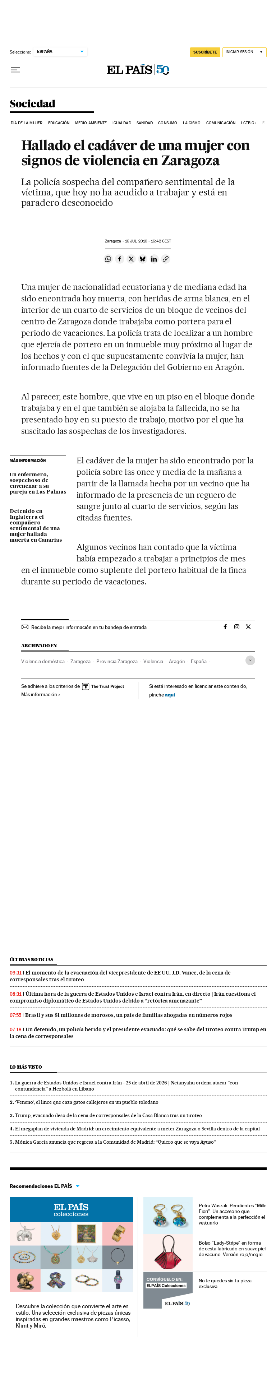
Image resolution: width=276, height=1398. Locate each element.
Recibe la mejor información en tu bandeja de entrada (89, 627)
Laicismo (192, 123)
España (199, 661)
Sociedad (32, 104)
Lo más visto (26, 1067)
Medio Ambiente (91, 123)
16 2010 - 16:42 (148, 241)
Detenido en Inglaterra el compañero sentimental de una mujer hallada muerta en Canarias (36, 526)
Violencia (153, 661)
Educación (59, 123)
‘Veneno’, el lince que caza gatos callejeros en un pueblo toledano (86, 1102)
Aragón (177, 661)
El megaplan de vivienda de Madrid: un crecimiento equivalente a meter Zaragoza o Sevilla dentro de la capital (137, 1128)
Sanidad (145, 123)
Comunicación (220, 123)
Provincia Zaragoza (117, 661)
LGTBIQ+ (249, 123)
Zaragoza (80, 661)
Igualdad (121, 123)
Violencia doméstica (43, 661)
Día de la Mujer (27, 123)
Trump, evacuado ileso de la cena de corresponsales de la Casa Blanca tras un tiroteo (108, 1115)
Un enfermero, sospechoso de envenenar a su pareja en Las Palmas (38, 483)
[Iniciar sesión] (244, 52)
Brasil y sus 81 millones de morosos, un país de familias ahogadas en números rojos (129, 1015)
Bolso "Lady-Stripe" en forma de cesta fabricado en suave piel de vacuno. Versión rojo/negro (232, 1248)
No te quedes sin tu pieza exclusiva (225, 1283)
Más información (40, 694)
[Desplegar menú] (15, 70)
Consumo (167, 123)
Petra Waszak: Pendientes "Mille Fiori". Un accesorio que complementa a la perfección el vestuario (233, 1214)
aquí (170, 694)
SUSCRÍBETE (205, 52)
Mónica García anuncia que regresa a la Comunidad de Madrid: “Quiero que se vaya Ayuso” (115, 1142)
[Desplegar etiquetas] (250, 660)
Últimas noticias (32, 959)
